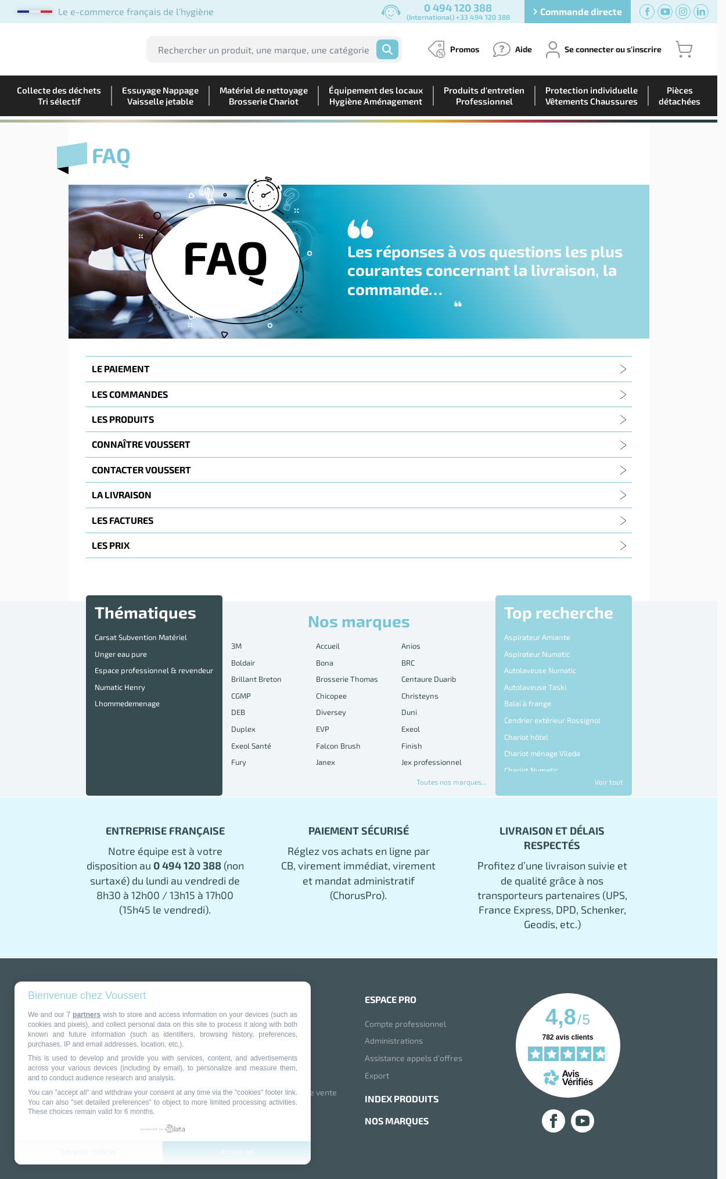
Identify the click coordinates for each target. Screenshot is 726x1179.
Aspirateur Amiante (537, 634)
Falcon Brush (338, 716)
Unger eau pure (121, 647)
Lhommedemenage (127, 683)
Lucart (326, 752)
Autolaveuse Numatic (540, 659)
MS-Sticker (334, 764)
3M (236, 643)
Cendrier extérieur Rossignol (552, 695)
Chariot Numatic (531, 731)
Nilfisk (412, 764)
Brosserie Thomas (347, 668)
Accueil (328, 643)
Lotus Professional (263, 752)
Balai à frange (527, 683)
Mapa (410, 752)
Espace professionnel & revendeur (154, 659)
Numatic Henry (120, 671)
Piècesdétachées (679, 95)
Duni (409, 691)
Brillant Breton (256, 668)
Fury (238, 728)
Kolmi (410, 740)
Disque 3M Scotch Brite (543, 755)
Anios (410, 643)
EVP (322, 704)
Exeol (410, 704)
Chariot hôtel (526, 707)
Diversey (331, 691)
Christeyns (420, 680)
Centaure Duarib (428, 668)
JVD (237, 740)
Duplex (243, 704)
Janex (325, 728)
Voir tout (609, 782)
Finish (411, 716)
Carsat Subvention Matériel (141, 634)
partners (86, 1015)
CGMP (241, 680)
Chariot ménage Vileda (542, 719)
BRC (408, 655)
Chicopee (331, 680)
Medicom (246, 764)
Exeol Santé (251, 716)
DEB (238, 691)
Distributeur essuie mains (547, 767)
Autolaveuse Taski (535, 671)
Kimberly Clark (340, 740)
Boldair (243, 655)
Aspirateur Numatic (537, 647)
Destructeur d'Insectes (542, 743)
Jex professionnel (431, 728)
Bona (324, 655)
